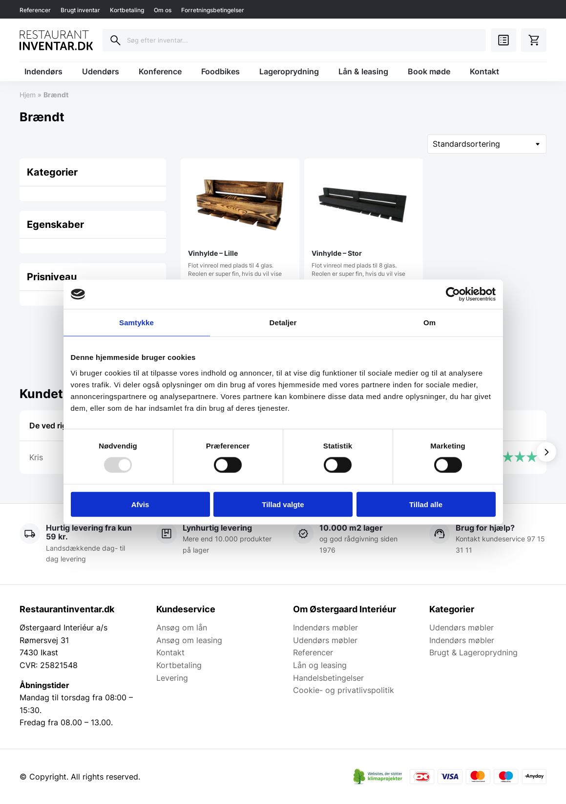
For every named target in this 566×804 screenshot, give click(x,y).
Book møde (429, 71)
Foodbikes (220, 71)
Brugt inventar (80, 10)
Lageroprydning (289, 71)
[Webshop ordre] (486, 144)
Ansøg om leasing (189, 640)
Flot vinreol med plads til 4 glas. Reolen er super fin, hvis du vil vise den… (240, 226)
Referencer (35, 10)
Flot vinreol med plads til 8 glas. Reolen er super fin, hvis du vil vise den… (364, 226)
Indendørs (43, 71)
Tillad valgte (283, 504)
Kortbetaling (127, 10)
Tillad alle (425, 504)
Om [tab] (429, 322)
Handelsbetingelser (328, 678)
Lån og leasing (320, 665)
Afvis (140, 504)
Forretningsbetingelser (212, 10)
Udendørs (100, 71)
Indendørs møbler (325, 627)
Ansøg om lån (181, 627)
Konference (160, 71)
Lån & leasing (363, 71)
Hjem (28, 94)
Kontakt (484, 71)
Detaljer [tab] (283, 322)
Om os (162, 10)
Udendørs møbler (325, 640)
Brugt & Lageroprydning (473, 652)
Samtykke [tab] (136, 322)
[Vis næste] (546, 452)
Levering (172, 678)
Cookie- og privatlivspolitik (343, 690)
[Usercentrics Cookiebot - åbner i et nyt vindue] (453, 294)
